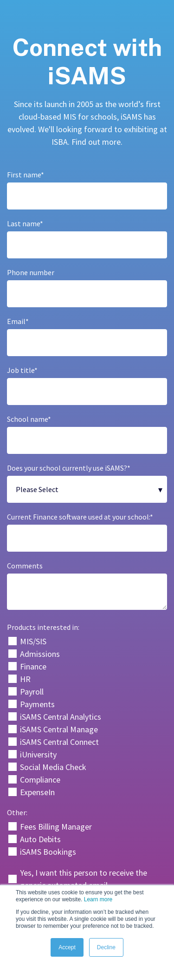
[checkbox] (87, 716)
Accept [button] (67, 947)
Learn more (98, 899)
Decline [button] (106, 947)
